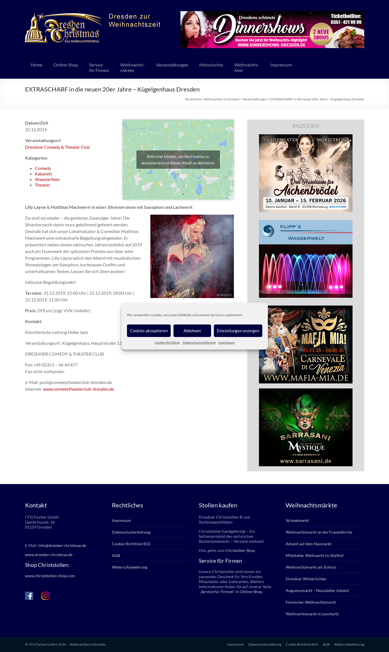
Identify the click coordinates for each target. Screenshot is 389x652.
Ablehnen (192, 330)
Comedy (43, 168)
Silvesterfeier (47, 179)
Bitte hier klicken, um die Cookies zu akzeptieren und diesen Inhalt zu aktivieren (178, 159)
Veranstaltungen (172, 64)
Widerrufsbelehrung (129, 567)
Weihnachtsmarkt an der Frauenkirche (319, 532)
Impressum (226, 342)
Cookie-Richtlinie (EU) (131, 543)
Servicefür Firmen (99, 67)
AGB (116, 555)
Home (36, 64)
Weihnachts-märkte (132, 67)
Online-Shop (65, 64)
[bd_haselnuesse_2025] (306, 137)
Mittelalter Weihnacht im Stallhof (315, 555)
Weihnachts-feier (246, 67)
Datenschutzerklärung (199, 342)
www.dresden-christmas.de (48, 554)
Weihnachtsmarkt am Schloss (311, 567)
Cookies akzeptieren (149, 330)
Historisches (211, 64)
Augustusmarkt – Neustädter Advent (317, 590)
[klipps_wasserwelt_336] (306, 222)
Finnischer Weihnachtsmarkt (311, 602)
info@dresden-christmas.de (62, 545)
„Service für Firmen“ (216, 591)
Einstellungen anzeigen (238, 330)
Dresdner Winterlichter (306, 578)
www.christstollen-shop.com (50, 575)
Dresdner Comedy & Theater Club (57, 147)
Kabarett (43, 173)
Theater (42, 184)
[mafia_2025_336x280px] (306, 308)
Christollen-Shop (240, 550)
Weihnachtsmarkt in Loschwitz (312, 613)
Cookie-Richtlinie (167, 342)
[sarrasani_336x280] (306, 391)
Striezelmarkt (297, 520)
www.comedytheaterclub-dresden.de (78, 388)
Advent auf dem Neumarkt (308, 543)
